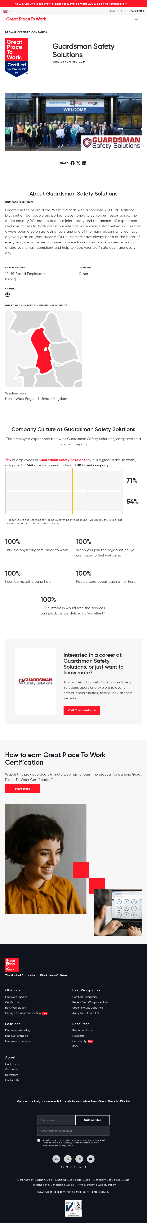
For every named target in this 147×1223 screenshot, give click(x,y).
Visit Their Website (82, 710)
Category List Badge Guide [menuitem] (111, 1179)
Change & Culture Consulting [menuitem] (26, 1013)
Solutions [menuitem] (12, 1024)
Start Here (22, 789)
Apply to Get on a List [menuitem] (85, 1013)
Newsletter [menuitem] (78, 1035)
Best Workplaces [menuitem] (15, 1007)
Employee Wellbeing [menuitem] (17, 1030)
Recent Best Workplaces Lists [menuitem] (90, 1002)
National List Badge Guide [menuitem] (73, 1179)
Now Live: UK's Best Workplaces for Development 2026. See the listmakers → (71, 4)
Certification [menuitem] (12, 1002)
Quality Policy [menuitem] (107, 1184)
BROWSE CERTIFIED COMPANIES (26, 32)
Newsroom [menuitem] (11, 1074)
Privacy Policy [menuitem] (86, 1184)
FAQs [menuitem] (75, 1046)
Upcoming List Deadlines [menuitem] (87, 1007)
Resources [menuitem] (80, 1024)
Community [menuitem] (82, 1041)
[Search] (117, 11)
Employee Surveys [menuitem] (16, 997)
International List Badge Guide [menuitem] (53, 1184)
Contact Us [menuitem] (12, 1080)
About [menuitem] (10, 1057)
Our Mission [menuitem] (12, 1064)
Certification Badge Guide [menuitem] (34, 1179)
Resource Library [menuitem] (82, 1030)
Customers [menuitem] (11, 1069)
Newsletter (136, 11)
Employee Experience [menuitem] (18, 1041)
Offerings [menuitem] (12, 990)
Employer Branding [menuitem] (16, 1035)
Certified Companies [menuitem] (84, 997)
